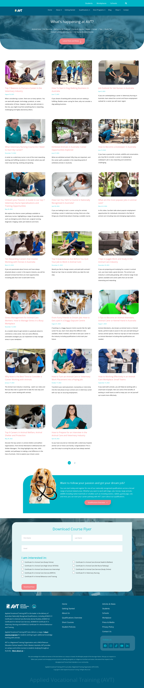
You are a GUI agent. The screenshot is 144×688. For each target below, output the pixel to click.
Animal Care (36, 29)
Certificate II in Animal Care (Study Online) (39, 562)
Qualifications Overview (72, 617)
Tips (100, 29)
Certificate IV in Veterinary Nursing (87, 573)
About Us (66, 613)
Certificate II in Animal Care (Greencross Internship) (42, 569)
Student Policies (69, 627)
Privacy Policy (108, 627)
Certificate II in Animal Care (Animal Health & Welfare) (94, 562)
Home (64, 604)
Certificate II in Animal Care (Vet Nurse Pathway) (92, 566)
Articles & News (109, 604)
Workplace (106, 617)
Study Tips (108, 29)
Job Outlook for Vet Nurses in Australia (116, 88)
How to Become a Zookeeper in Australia (117, 147)
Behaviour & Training (62, 29)
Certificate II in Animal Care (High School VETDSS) (41, 566)
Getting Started (68, 608)
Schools (113, 3)
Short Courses (68, 622)
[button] (126, 3)
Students (89, 3)
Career (94, 29)
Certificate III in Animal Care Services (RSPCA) (40, 573)
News (88, 29)
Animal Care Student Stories (61, 32)
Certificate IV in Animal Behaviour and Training (41, 576)
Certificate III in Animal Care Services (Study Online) (93, 569)
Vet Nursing (47, 29)
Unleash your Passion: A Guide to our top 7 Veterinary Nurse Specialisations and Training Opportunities (25, 203)
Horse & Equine (78, 29)
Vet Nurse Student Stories (84, 32)
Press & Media (108, 622)
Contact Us (106, 631)
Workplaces (101, 3)
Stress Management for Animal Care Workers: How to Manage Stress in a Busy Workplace (24, 320)
